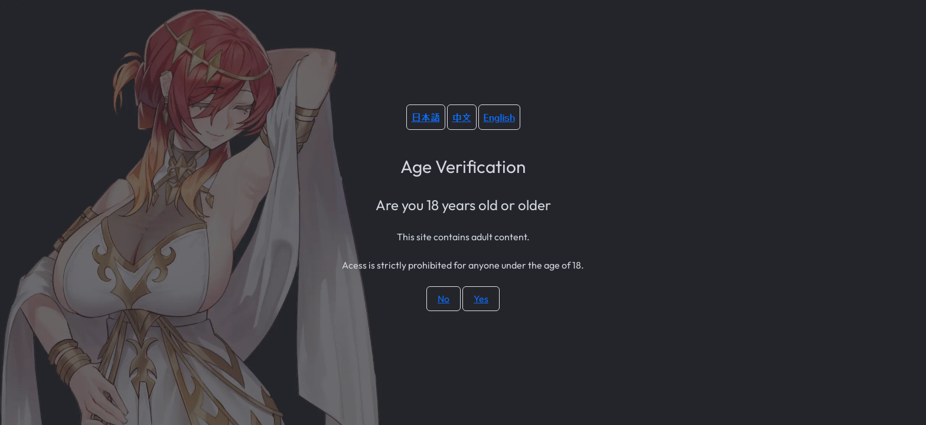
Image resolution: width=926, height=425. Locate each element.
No (443, 299)
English (499, 117)
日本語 (426, 117)
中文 (461, 117)
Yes (481, 299)
